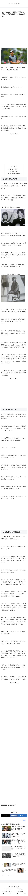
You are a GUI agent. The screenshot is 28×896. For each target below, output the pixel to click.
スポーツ (4, 805)
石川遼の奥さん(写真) (13, 169)
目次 (12, 166)
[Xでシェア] (5, 815)
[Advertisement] (14, 32)
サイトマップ (7, 889)
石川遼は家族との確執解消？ (14, 173)
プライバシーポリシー (7, 891)
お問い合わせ (20, 889)
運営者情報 (20, 891)
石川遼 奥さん (11, 805)
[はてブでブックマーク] (22, 815)
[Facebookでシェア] (14, 815)
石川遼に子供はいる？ (13, 171)
